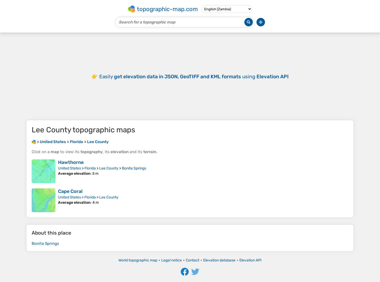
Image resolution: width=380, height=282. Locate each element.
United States (69, 168)
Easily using (194, 77)
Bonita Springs (134, 168)
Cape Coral (70, 191)
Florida (90, 168)
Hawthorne (71, 162)
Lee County (108, 168)
